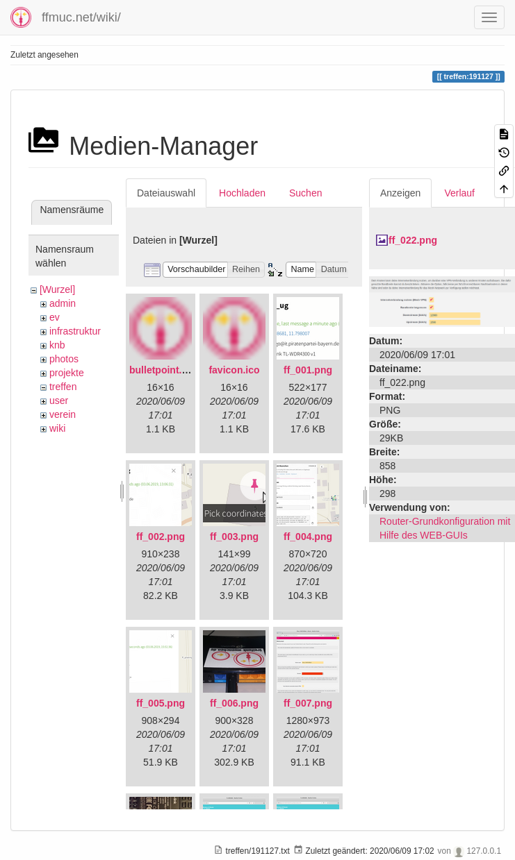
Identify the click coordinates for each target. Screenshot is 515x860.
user (58, 400)
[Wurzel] (57, 289)
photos (64, 358)
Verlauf (459, 193)
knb (57, 345)
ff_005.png (160, 703)
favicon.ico (234, 370)
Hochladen (242, 193)
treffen (62, 386)
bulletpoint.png (164, 370)
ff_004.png (308, 536)
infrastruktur (75, 331)
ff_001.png (308, 370)
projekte (66, 372)
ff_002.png (160, 536)
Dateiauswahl (166, 193)
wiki (57, 428)
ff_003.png (234, 536)
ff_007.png (308, 703)
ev (54, 317)
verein (62, 414)
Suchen (305, 193)
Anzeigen (400, 193)
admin (62, 303)
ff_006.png (234, 703)
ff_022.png (413, 240)
